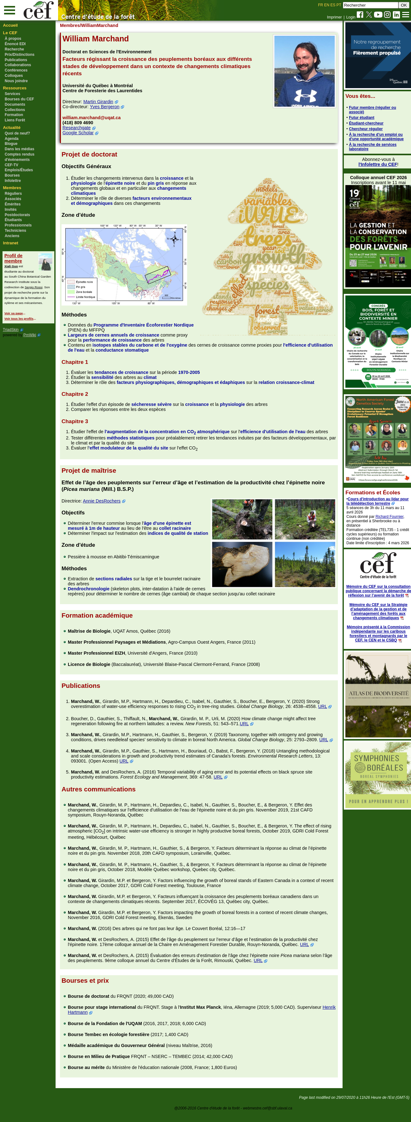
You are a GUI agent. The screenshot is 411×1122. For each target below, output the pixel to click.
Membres (12, 187)
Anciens (12, 236)
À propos (13, 38)
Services (12, 94)
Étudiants (13, 220)
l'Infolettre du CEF (374, 164)
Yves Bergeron (107, 106)
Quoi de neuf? (17, 133)
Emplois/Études (19, 170)
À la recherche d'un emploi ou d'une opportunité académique (372, 136)
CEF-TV (11, 165)
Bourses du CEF (19, 99)
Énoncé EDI (15, 44)
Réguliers (13, 193)
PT (338, 5)
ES (332, 5)
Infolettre (13, 180)
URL (78, 712)
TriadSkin (11, 329)
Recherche (14, 49)
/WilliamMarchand (102, 25)
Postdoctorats (17, 215)
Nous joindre (16, 81)
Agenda (12, 138)
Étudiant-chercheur (362, 123)
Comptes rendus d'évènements (20, 157)
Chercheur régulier (362, 129)
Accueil (10, 25)
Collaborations (18, 65)
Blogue (11, 143)
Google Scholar (80, 132)
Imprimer (334, 17)
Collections (15, 110)
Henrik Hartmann (88, 1022)
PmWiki (29, 335)
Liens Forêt (15, 120)
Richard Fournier (386, 516)
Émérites (13, 204)
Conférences (16, 70)
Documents (15, 104)
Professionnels (18, 225)
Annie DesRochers (104, 495)
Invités (11, 209)
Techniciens (15, 230)
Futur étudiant (358, 117)
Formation (14, 115)
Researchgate (79, 127)
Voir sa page (13, 313)
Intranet (10, 243)
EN (326, 5)
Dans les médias (19, 149)
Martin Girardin (101, 101)
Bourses (12, 175)
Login (350, 17)
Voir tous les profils (18, 318)
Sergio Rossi (33, 287)
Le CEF (10, 32)
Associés (13, 199)
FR (320, 5)
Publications (16, 60)
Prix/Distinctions (20, 54)
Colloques (14, 75)
